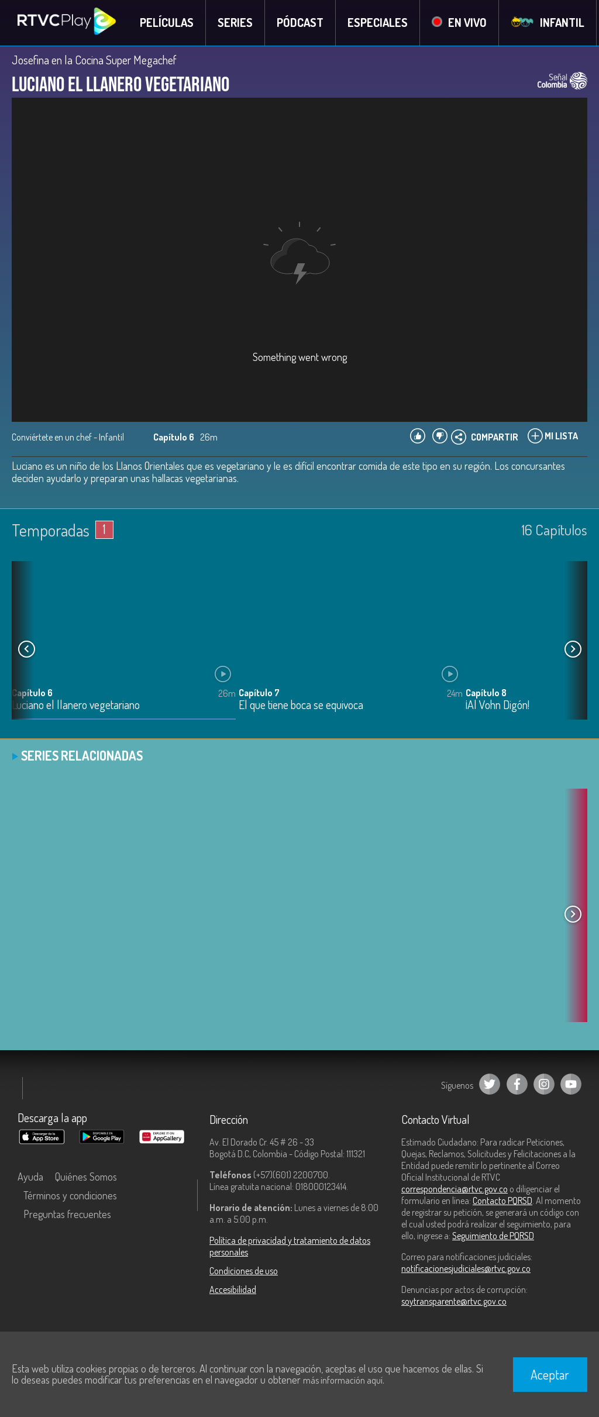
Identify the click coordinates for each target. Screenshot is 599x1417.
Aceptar (550, 1374)
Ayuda (30, 1176)
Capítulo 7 (259, 693)
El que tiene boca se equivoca (301, 706)
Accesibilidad (232, 1289)
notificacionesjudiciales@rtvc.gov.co (466, 1268)
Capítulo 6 (32, 693)
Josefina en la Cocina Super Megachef (94, 59)
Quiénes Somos (86, 1176)
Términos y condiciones (70, 1195)
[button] (572, 649)
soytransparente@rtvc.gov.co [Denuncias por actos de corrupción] (454, 1301)
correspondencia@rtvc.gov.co (454, 1189)
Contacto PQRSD (502, 1200)
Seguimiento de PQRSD (493, 1235)
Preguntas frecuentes (67, 1214)
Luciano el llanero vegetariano (76, 706)
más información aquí (343, 1380)
